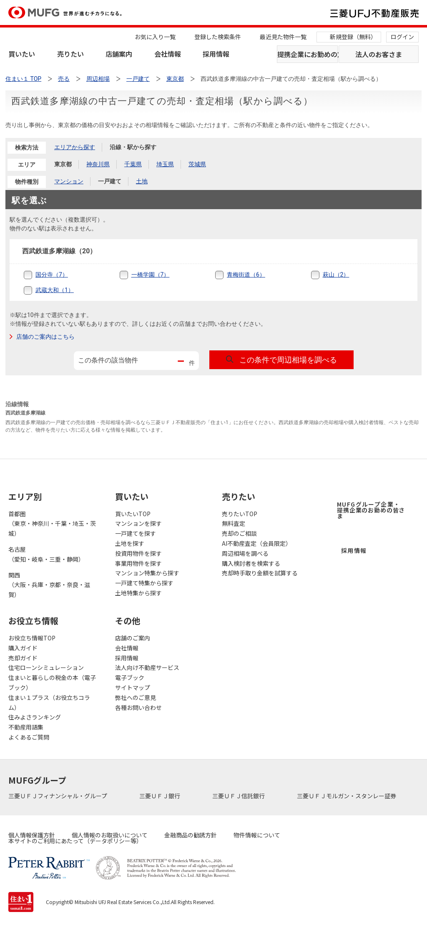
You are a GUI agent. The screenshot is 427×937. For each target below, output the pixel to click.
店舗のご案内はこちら (45, 336)
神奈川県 (98, 164)
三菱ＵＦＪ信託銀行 (239, 796)
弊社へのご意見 (135, 697)
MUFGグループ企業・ (371, 510)
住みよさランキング (34, 717)
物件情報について (257, 835)
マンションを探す (138, 523)
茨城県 (197, 164)
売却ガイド (23, 658)
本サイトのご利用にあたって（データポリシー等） (75, 841)
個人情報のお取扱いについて (110, 835)
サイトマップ (132, 687)
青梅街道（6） (246, 274)
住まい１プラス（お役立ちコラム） (49, 702)
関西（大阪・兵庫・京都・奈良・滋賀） (49, 585)
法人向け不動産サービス (147, 667)
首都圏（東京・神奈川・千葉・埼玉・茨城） (52, 524)
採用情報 (216, 54)
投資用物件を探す (138, 553)
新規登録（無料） (353, 36)
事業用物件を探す (138, 563)
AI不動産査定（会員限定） (256, 543)
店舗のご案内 (132, 638)
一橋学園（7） (150, 274)
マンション (68, 181)
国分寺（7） (51, 274)
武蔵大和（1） (54, 290)
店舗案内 (118, 54)
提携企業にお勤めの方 (307, 54)
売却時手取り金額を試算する (260, 573)
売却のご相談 (239, 533)
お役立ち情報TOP (31, 638)
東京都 (63, 164)
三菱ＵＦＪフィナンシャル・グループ (58, 796)
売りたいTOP (239, 514)
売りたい (70, 54)
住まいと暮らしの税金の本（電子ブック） (52, 682)
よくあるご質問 (28, 737)
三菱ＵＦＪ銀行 (160, 796)
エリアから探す (74, 147)
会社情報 (167, 54)
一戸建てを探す (135, 533)
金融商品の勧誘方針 (190, 835)
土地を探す (129, 543)
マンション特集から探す (147, 573)
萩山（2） (336, 274)
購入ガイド (23, 648)
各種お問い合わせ (138, 707)
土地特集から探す (138, 593)
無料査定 (233, 523)
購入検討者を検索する (251, 563)
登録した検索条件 (217, 36)
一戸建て (109, 181)
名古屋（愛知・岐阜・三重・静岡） (46, 554)
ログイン (402, 36)
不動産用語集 (25, 727)
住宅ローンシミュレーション (46, 667)
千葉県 (133, 164)
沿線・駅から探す (133, 147)
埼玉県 (165, 164)
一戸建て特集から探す (144, 583)
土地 (142, 181)
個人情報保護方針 (31, 835)
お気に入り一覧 (155, 36)
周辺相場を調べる (245, 553)
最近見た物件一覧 (283, 36)
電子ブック (129, 677)
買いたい (21, 54)
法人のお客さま (378, 54)
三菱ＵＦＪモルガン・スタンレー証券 (347, 796)
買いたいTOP (133, 514)
